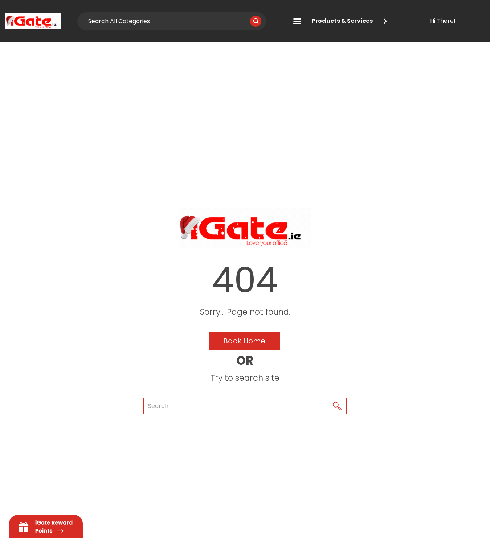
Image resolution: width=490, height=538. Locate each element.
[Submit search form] (255, 21)
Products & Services (340, 21)
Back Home (244, 341)
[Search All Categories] (171, 21)
